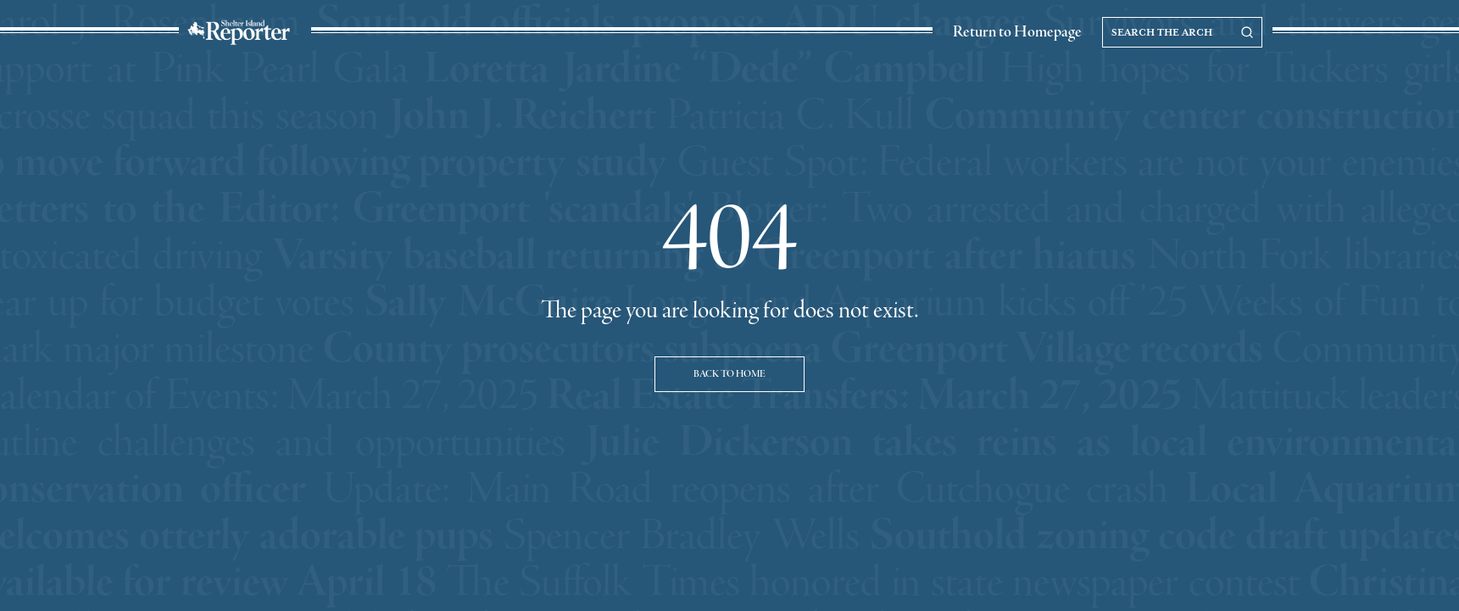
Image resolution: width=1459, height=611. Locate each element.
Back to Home (729, 374)
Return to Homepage (1017, 32)
